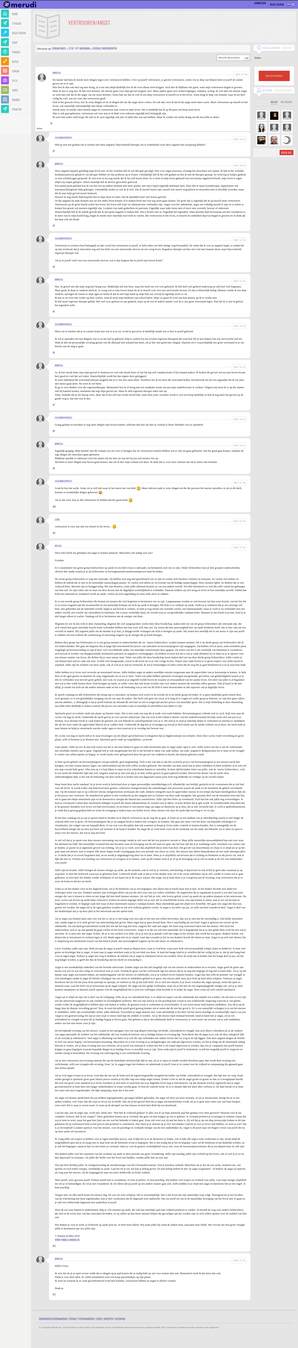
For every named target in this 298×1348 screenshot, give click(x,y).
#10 (54, 506)
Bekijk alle (286, 152)
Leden (99, 1319)
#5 (54, 311)
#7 (54, 404)
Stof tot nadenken (79, 48)
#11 (54, 533)
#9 (54, 468)
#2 (54, 151)
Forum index (59, 48)
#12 (54, 1246)
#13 (54, 1294)
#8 (54, 431)
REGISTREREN (274, 75)
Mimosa (57, 72)
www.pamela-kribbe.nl (67, 1240)
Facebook (120, 1319)
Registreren (277, 4)
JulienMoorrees (63, 137)
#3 (54, 225)
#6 (54, 352)
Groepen (108, 1319)
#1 (51, 123)
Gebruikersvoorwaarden (53, 1319)
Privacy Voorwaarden (81, 1319)
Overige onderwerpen (105, 48)
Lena (57, 519)
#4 (54, 266)
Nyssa (58, 545)
